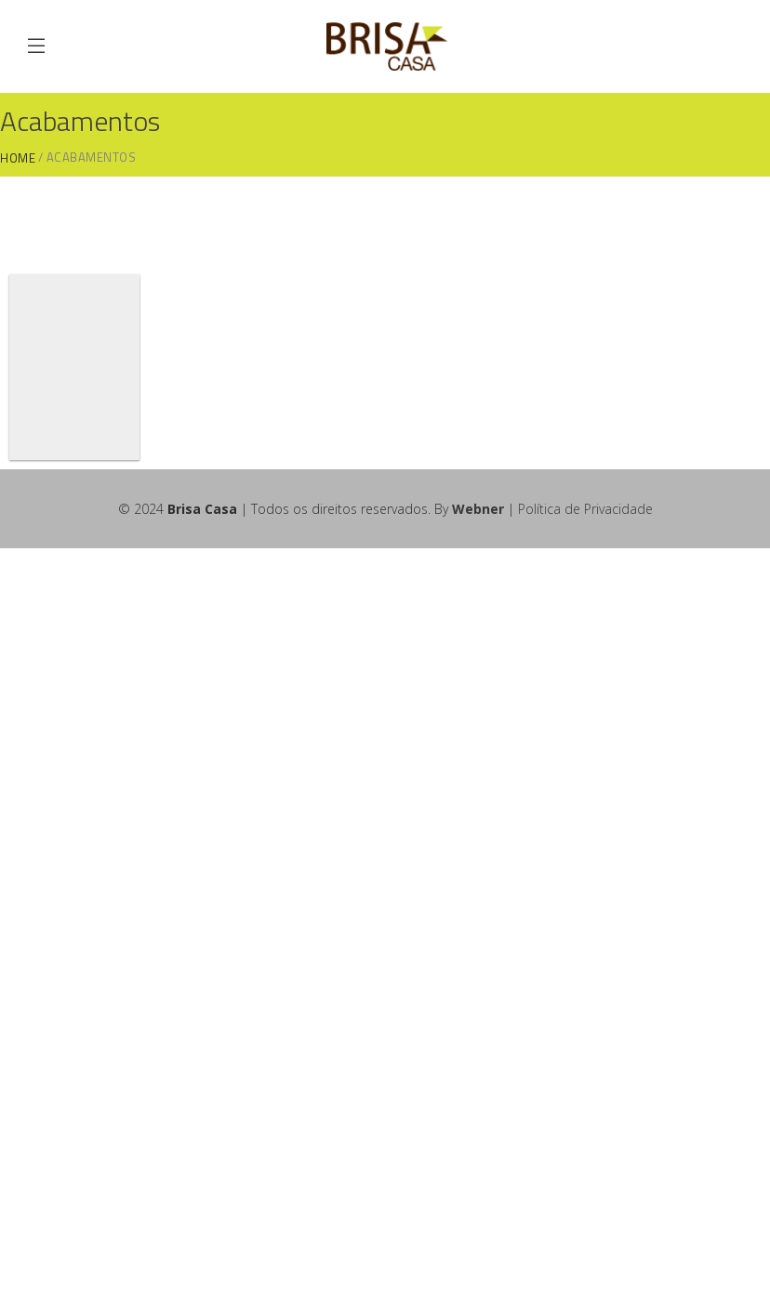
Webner (478, 509)
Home (17, 158)
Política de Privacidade (585, 509)
